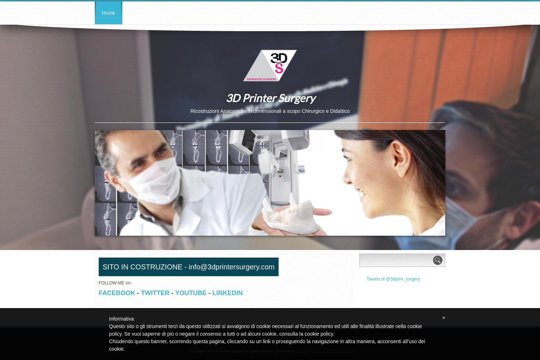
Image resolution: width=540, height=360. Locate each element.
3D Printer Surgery (270, 97)
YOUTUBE (191, 293)
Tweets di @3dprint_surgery (393, 279)
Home (108, 13)
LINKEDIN (227, 293)
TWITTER (155, 293)
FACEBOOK (117, 293)
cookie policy (319, 334)
